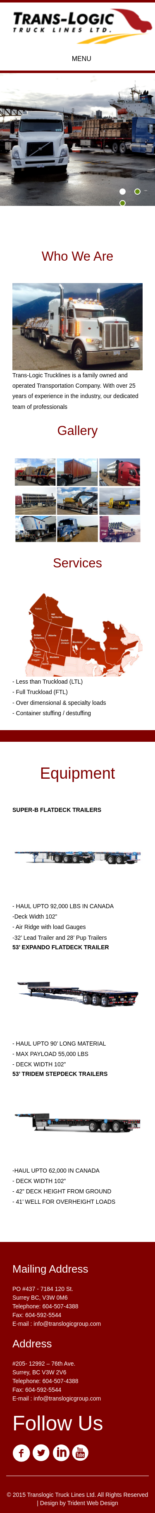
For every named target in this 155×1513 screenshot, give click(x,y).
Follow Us (57, 1423)
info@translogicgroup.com (67, 1323)
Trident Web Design (92, 1503)
